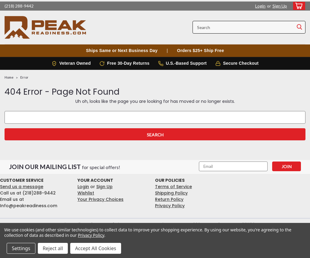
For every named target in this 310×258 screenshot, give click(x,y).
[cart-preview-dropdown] (297, 6)
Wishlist (86, 193)
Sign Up (279, 5)
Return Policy (169, 199)
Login (260, 5)
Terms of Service (173, 187)
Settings (21, 248)
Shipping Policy (171, 193)
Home (9, 77)
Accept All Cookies (95, 248)
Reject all (53, 248)
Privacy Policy (170, 206)
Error (24, 77)
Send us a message (21, 187)
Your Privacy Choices (101, 199)
